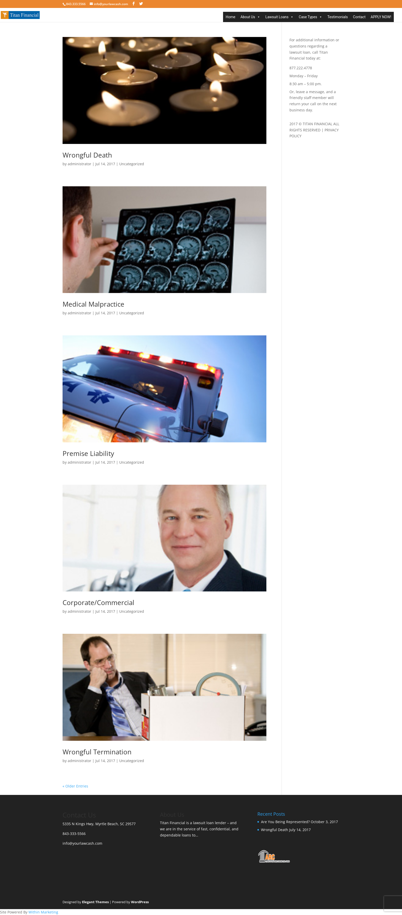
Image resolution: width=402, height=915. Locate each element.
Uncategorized (131, 163)
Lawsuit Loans (276, 17)
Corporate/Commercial (98, 602)
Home (230, 17)
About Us (247, 17)
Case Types (308, 17)
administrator (79, 163)
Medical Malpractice (93, 304)
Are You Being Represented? (285, 821)
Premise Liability (88, 453)
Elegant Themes (95, 902)
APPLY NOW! (381, 17)
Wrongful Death (87, 155)
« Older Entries (75, 786)
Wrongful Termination (97, 751)
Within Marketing (43, 912)
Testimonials (337, 17)
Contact (359, 17)
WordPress (140, 902)
